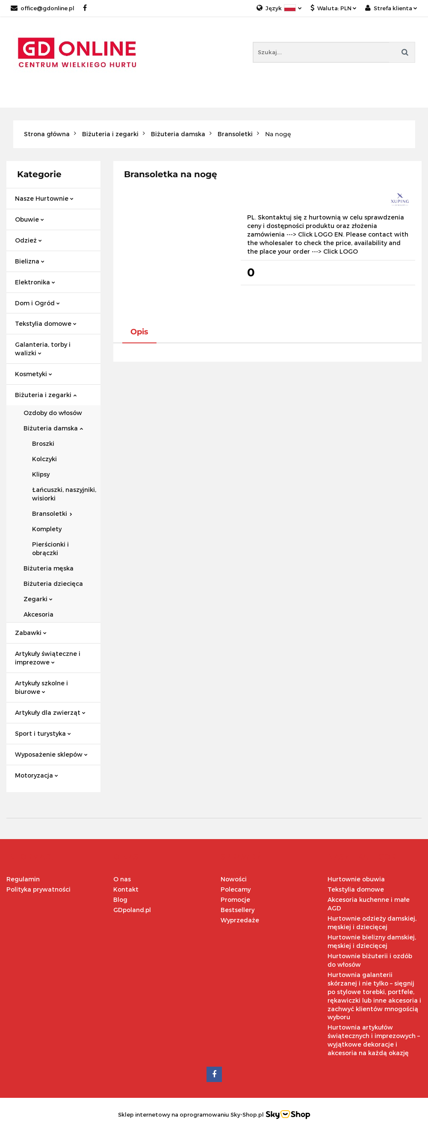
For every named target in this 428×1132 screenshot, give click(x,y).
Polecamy (236, 889)
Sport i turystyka (43, 733)
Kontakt (126, 889)
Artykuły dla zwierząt (50, 712)
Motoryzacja (36, 775)
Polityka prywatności (38, 889)
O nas (122, 879)
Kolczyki (44, 458)
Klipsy (41, 474)
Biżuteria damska (53, 428)
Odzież (28, 240)
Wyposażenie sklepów (51, 754)
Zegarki (38, 599)
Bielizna (29, 261)
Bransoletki (52, 513)
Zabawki (31, 632)
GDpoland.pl (132, 909)
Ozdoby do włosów (53, 412)
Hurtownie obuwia (356, 879)
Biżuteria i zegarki (46, 394)
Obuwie (29, 219)
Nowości (234, 879)
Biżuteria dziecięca (53, 583)
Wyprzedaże (240, 920)
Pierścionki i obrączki (50, 548)
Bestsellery (237, 909)
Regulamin (23, 879)
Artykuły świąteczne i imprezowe (47, 658)
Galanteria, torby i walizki (43, 349)
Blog (120, 899)
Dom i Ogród (37, 303)
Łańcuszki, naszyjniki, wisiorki (64, 494)
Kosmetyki (33, 373)
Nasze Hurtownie (44, 198)
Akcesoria (38, 614)
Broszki (43, 443)
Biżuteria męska (49, 568)
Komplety (47, 528)
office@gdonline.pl (42, 8)
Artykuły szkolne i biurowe (41, 687)
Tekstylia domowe (46, 323)
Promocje (235, 899)
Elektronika (35, 282)
